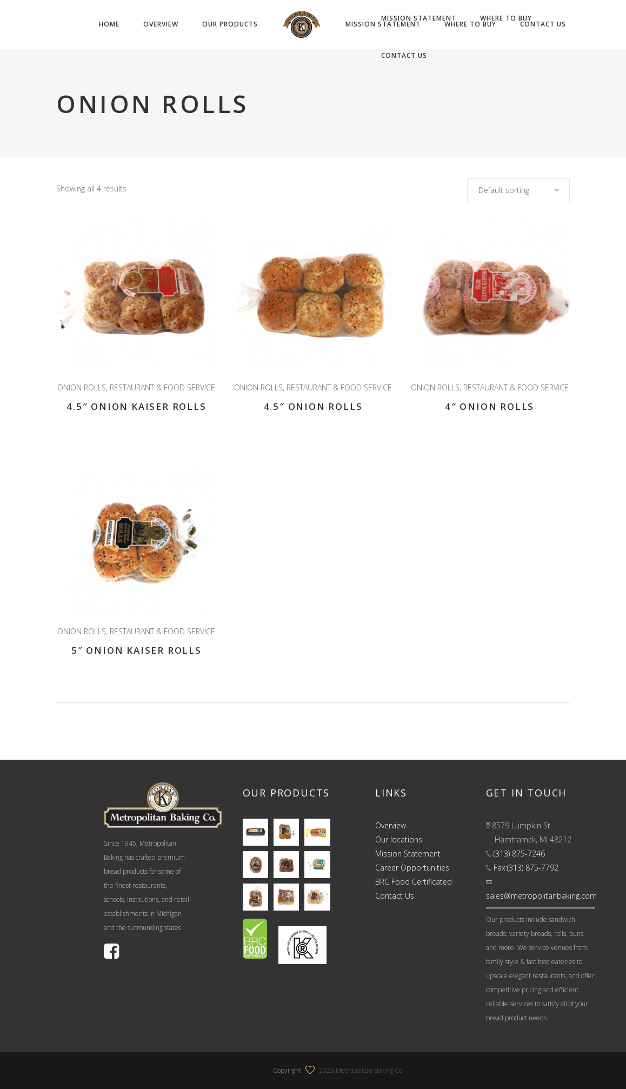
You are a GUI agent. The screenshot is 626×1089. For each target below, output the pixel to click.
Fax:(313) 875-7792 (526, 867)
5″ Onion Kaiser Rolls (136, 650)
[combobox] (518, 190)
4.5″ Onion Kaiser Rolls (136, 406)
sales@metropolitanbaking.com (541, 896)
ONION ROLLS (81, 387)
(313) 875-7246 (519, 853)
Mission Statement (408, 853)
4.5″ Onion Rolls (313, 406)
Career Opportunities (412, 867)
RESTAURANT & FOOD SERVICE (162, 387)
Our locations (398, 839)
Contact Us (394, 896)
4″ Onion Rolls (489, 406)
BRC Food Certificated (413, 881)
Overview (390, 825)
